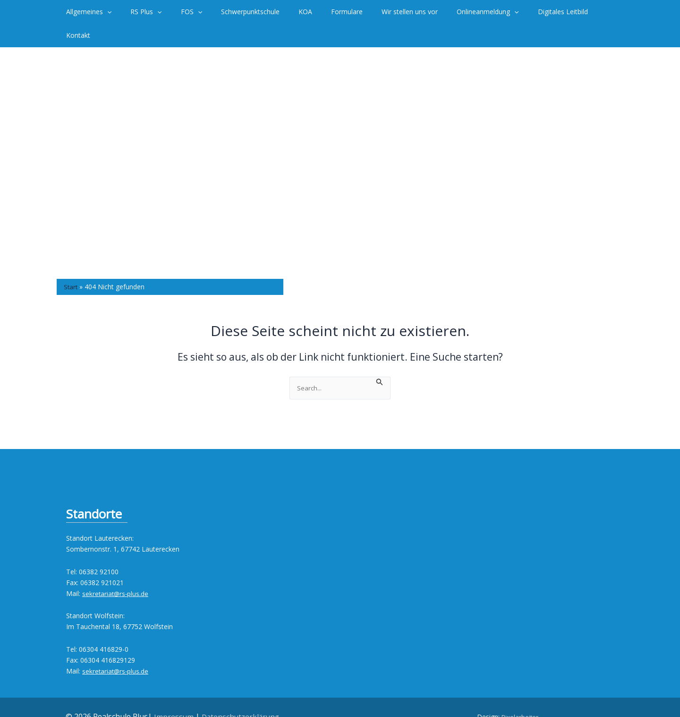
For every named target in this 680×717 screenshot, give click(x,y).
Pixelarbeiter (520, 693)
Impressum (173, 693)
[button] (124, 12)
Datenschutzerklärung (241, 693)
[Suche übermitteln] (380, 357)
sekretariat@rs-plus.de (116, 570)
